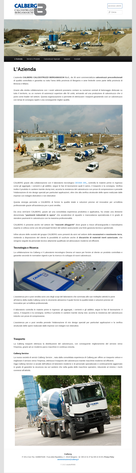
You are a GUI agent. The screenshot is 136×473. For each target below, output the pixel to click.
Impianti (67, 59)
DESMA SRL (81, 183)
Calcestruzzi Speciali (52, 59)
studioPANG (70, 465)
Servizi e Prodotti (33, 59)
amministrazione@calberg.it (68, 459)
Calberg (34, 9)
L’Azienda (18, 59)
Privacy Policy (109, 457)
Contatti (77, 59)
